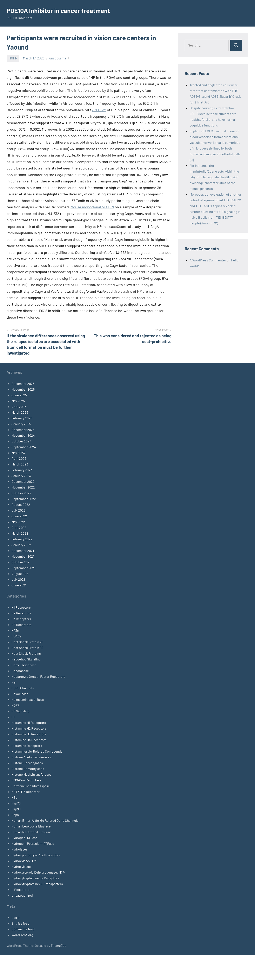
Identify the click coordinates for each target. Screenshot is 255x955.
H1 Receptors (21, 607)
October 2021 (21, 562)
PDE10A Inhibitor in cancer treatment (60, 10)
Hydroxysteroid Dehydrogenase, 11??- (38, 872)
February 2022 (22, 539)
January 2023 (21, 476)
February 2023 (22, 470)
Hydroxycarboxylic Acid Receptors (36, 855)
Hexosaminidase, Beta (28, 699)
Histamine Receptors (27, 745)
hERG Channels (23, 688)
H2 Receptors (21, 613)
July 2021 (18, 579)
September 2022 (24, 499)
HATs (15, 630)
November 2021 (23, 556)
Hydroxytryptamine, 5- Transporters (37, 884)
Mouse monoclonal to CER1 (92, 207)
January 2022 (21, 545)
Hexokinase (20, 694)
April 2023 (19, 458)
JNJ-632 (99, 110)
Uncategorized (22, 895)
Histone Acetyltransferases (31, 757)
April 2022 (19, 527)
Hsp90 (16, 809)
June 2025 (19, 395)
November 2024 (23, 435)
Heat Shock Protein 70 (27, 642)
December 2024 (23, 430)
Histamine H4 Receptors (29, 740)
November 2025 (23, 389)
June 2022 (19, 516)
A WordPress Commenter (208, 260)
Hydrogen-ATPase (25, 838)
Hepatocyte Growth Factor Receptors (38, 676)
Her (14, 682)
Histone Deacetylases (27, 763)
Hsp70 (16, 803)
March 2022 (20, 533)
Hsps (15, 815)
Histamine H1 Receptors (29, 722)
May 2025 (18, 401)
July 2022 (19, 510)
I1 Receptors (20, 889)
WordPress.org (22, 935)
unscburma (57, 58)
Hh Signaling (20, 711)
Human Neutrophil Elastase (31, 832)
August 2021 (20, 574)
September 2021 (23, 568)
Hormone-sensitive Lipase (31, 786)
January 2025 (21, 424)
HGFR (13, 58)
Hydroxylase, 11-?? (24, 861)
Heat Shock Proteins (26, 653)
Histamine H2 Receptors (29, 728)
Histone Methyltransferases (32, 774)
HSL (14, 797)
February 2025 (22, 418)
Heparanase (20, 671)
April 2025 (19, 406)
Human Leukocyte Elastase (31, 826)
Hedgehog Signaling (26, 659)
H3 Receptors (21, 619)
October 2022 (21, 493)
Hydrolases (20, 849)
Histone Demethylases (28, 768)
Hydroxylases (21, 866)
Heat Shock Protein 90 (27, 648)
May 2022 (18, 522)
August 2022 (21, 504)
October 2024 (21, 441)
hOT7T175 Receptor (26, 792)
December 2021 (23, 550)
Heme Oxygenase (24, 665)
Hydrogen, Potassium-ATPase (33, 843)
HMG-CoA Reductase (26, 780)
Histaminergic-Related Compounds (37, 751)
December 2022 (23, 481)
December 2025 (23, 383)
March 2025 (20, 412)
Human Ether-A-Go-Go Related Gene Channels (45, 820)
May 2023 (18, 453)
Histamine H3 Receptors (29, 734)
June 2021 (19, 585)
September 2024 (24, 447)
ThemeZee (58, 945)
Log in (16, 917)
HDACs (16, 636)
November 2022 (23, 487)
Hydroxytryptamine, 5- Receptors (35, 878)
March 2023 (20, 464)
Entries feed (20, 923)
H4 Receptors (21, 625)
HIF (14, 717)
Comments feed (23, 929)
